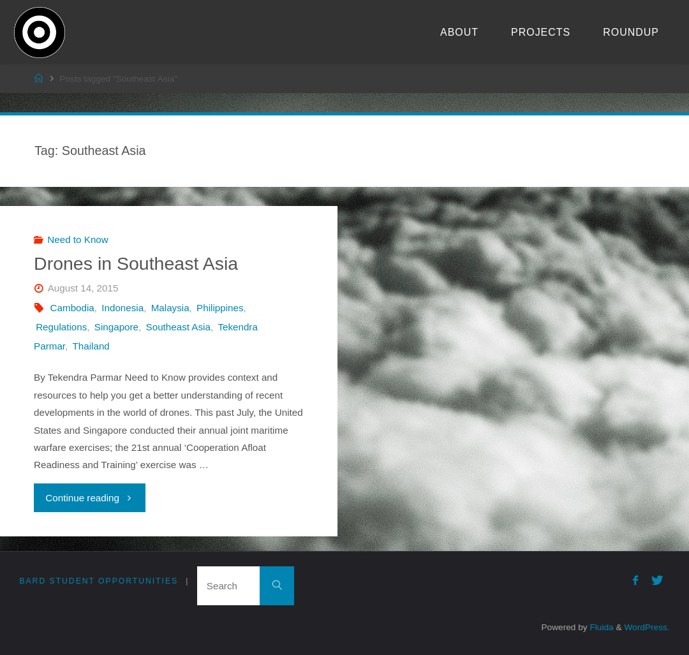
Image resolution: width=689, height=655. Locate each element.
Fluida (601, 627)
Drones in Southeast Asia (136, 263)
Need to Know (77, 239)
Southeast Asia (178, 326)
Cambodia (72, 307)
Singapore (116, 326)
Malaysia (170, 307)
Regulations (61, 326)
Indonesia (122, 307)
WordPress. (646, 627)
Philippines (219, 307)
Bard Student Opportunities (98, 581)
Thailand (91, 346)
